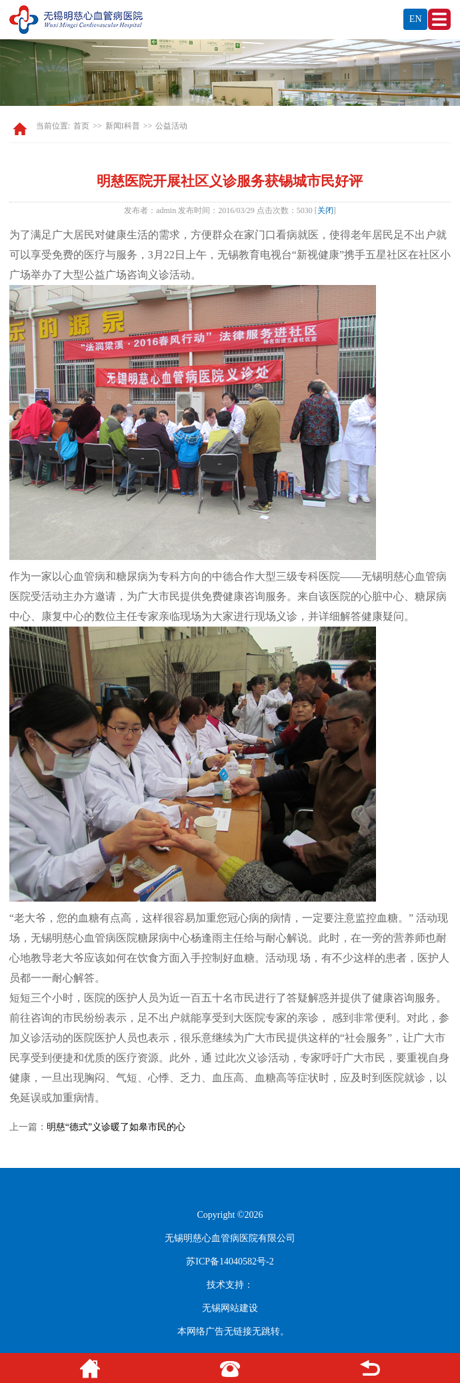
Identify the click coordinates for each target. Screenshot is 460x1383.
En (415, 19)
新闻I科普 (122, 126)
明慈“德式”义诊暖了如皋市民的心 (116, 1127)
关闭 (325, 210)
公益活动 (171, 126)
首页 (81, 126)
